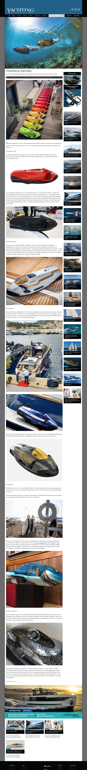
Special (11, 755)
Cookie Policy (55, 761)
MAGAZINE (76, 15)
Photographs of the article (10, 681)
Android (60, 755)
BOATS (25, 15)
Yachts (19, 15)
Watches (11, 758)
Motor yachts (12, 748)
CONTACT (69, 15)
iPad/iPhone (60, 753)
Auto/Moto (12, 756)
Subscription (24, 748)
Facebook (60, 748)
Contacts (72, 751)
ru (70, 9)
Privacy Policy (42, 761)
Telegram (60, 751)
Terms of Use (49, 761)
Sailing (44, 15)
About (71, 748)
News (13, 15)
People (31, 15)
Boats (11, 751)
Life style (37, 15)
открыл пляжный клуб (41, 542)
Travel (11, 753)
